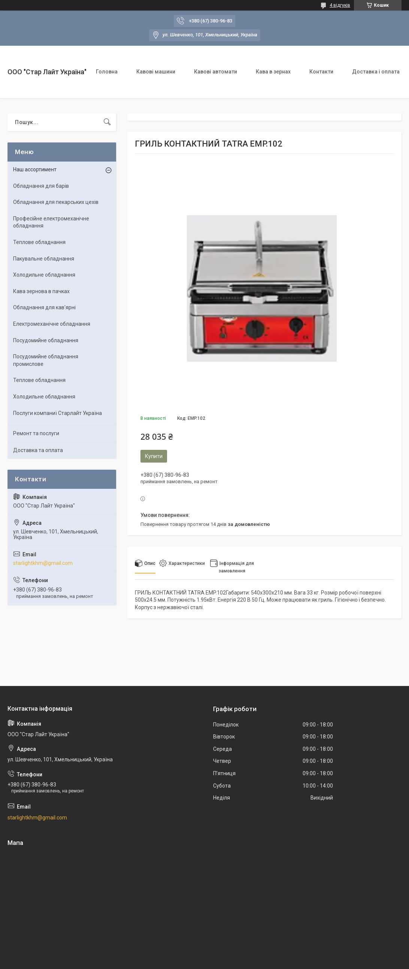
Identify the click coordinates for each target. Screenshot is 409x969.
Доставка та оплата (38, 450)
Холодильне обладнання (44, 275)
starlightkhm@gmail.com (43, 563)
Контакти (321, 72)
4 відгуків (340, 5)
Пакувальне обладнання (43, 259)
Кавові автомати (215, 72)
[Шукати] (107, 122)
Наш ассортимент (35, 169)
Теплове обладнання (39, 242)
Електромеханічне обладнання (51, 324)
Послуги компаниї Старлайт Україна (57, 413)
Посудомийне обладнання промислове (45, 360)
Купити (154, 456)
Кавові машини (155, 72)
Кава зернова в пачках (41, 291)
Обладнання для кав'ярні (44, 307)
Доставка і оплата (376, 72)
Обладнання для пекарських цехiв (56, 202)
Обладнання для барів (41, 186)
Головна (107, 72)
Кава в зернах (273, 72)
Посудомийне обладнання (45, 340)
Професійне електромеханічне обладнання (51, 222)
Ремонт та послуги (36, 433)
